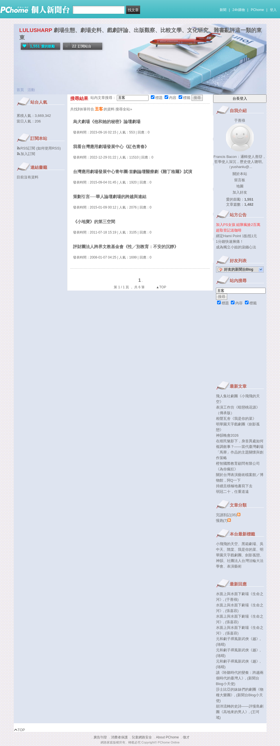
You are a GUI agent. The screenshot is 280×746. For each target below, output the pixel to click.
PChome (257, 10)
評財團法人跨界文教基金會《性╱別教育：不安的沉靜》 (125, 246)
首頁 (20, 90)
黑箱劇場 (249, 544)
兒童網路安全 (142, 737)
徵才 (186, 737)
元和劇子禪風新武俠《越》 (238, 639)
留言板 (239, 180)
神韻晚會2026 (227, 435)
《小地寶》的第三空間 (94, 221)
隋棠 (230, 549)
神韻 (219, 561)
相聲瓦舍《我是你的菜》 (236, 418)
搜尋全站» (123, 109)
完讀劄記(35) (226, 515)
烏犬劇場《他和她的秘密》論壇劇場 (106, 121)
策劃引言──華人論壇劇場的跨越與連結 (109, 196)
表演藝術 (234, 566)
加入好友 (240, 192)
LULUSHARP (35, 30)
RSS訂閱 (28, 148)
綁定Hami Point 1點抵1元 (236, 236)
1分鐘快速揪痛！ (229, 241)
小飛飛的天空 (227, 544)
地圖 (239, 186)
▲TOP (160, 287)
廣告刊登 (100, 737)
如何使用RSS (48, 148)
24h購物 (239, 10)
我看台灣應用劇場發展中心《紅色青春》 (111, 146)
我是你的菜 (247, 549)
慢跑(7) (222, 520)
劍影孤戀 (252, 555)
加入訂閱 (28, 154)
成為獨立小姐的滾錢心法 (236, 247)
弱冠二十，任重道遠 (232, 491)
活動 (31, 90)
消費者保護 (119, 737)
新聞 (223, 10)
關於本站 (240, 174)
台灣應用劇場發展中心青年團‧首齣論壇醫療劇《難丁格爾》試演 (132, 171)
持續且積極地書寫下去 (234, 486)
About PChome (167, 737)
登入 (273, 10)
